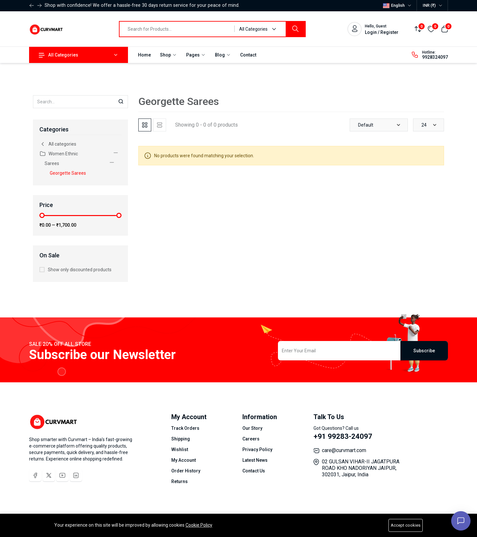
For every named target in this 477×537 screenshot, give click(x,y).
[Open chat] (461, 521)
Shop (168, 54)
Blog (223, 54)
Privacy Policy (257, 449)
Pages (196, 54)
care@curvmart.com (344, 450)
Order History (185, 470)
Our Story (252, 428)
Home (144, 54)
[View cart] (444, 29)
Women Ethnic (58, 153)
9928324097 (435, 57)
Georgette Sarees (68, 173)
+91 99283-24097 (342, 436)
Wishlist (179, 449)
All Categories (58, 54)
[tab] (144, 125)
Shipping (180, 438)
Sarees (52, 163)
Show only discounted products (79, 269)
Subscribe (424, 350)
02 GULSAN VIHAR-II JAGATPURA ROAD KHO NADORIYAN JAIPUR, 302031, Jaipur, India (360, 468)
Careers (251, 438)
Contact (248, 54)
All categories (57, 144)
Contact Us (253, 470)
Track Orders (185, 428)
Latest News (255, 460)
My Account (183, 460)
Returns (179, 481)
